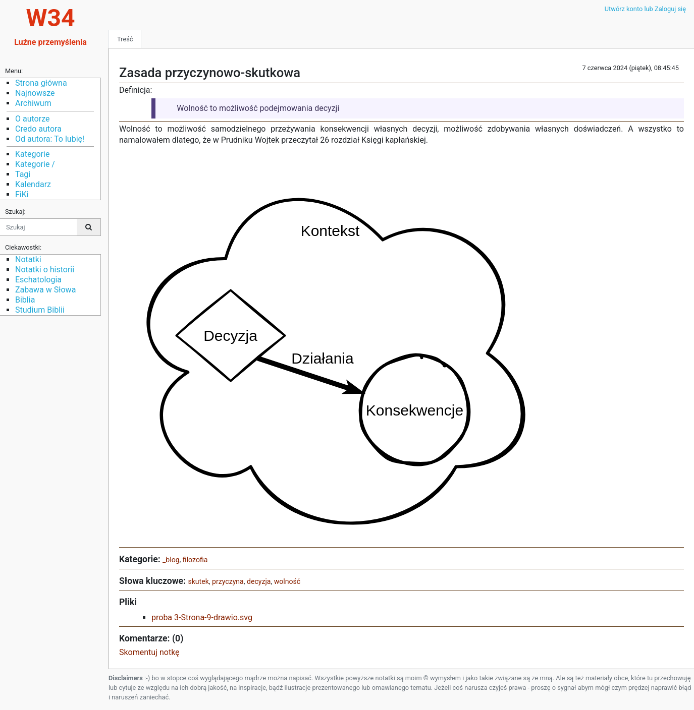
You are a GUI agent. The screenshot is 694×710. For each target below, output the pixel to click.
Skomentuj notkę (149, 652)
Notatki (28, 259)
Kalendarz (33, 184)
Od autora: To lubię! (49, 139)
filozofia (195, 560)
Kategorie (32, 154)
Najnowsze (35, 93)
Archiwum (33, 103)
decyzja (259, 581)
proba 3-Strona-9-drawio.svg (201, 617)
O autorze (32, 119)
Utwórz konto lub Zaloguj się (645, 9)
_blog (171, 560)
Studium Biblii (40, 310)
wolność (287, 581)
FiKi (22, 194)
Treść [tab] (125, 39)
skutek (198, 581)
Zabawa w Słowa (45, 289)
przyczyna (228, 581)
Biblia (25, 300)
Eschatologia (38, 279)
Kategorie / (35, 164)
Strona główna (41, 83)
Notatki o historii (44, 269)
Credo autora (38, 129)
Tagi (22, 174)
